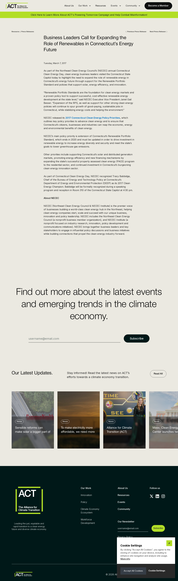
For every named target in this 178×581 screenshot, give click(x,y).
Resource (15, 32)
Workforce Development (88, 521)
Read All (158, 374)
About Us (69, 6)
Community (124, 509)
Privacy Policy (125, 536)
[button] (84, 6)
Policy (84, 502)
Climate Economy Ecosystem (90, 511)
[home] (17, 6)
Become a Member (158, 6)
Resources (100, 6)
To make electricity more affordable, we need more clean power (78, 431)
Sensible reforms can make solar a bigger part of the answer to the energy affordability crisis (32, 431)
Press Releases (27, 32)
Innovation (86, 495)
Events (121, 502)
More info (125, 558)
